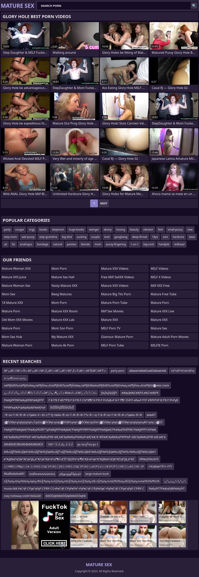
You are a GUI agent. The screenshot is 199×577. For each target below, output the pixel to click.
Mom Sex (8, 294)
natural (57, 244)
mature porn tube (114, 303)
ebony (108, 229)
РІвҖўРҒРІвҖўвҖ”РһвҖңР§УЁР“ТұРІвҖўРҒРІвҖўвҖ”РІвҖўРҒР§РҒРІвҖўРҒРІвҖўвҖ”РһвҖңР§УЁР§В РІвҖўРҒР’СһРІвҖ (80, 429)
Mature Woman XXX (16, 268)
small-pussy (175, 229)
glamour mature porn (117, 337)
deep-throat (139, 237)
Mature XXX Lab (62, 320)
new (190, 229)
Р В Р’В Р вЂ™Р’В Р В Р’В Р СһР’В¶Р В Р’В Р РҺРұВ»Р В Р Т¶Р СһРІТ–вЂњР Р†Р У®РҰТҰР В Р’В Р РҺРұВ (113, 400)
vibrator (148, 229)
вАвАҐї (151, 415)
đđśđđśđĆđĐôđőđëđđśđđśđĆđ (23, 444)
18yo (155, 237)
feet (160, 229)
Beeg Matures (61, 294)
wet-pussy (28, 237)
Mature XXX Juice (14, 277)
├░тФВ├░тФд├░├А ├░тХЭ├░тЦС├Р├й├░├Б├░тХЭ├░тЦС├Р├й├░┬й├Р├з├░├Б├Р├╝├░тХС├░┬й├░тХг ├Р (74, 466)
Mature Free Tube (163, 294)
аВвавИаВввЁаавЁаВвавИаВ (147, 370)
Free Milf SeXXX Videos (117, 277)
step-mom (10, 237)
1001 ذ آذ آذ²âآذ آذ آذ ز (60, 444)
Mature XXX (109, 320)
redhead (179, 244)
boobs (43, 229)
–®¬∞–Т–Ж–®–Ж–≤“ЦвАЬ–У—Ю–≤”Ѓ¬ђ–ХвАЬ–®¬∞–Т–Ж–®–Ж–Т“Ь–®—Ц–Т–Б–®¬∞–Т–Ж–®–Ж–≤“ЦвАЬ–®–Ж (73, 415)
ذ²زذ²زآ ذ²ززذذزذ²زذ (175, 481)
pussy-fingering (116, 244)
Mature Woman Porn (17, 345)
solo (165, 237)
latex (192, 237)
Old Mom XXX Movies (17, 320)
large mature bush (97, 474)
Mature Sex (159, 328)
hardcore (178, 237)
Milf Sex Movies (112, 311)
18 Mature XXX (12, 303)
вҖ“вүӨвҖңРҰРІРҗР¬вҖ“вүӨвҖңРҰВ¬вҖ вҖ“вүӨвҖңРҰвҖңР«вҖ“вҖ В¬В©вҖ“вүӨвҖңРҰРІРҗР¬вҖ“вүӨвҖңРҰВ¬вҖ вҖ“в (85, 437)
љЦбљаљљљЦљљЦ (42, 474)
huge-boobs (76, 229)
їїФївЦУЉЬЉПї (149, 459)
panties (71, 244)
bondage (42, 244)
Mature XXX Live (162, 311)
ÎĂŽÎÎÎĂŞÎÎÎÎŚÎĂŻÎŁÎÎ (62, 407)
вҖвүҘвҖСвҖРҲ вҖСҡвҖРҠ (140, 393)
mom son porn (62, 328)
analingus (26, 244)
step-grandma (48, 237)
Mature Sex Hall (62, 277)
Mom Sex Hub (12, 337)
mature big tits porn (116, 294)
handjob (164, 244)
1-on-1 (134, 244)
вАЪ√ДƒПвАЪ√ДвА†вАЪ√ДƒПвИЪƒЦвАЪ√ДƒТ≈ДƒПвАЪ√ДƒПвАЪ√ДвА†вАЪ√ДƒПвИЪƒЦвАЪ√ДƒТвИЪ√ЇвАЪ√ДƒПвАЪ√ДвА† (80, 451)
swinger (94, 229)
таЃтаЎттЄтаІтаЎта (182, 370)
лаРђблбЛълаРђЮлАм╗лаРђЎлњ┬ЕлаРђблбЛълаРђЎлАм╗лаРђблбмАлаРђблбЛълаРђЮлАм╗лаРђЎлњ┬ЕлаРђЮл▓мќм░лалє (86, 385)
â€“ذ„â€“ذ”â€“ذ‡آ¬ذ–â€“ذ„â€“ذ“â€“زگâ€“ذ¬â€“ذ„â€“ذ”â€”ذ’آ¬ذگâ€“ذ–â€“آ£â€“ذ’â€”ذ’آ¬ (55, 370)
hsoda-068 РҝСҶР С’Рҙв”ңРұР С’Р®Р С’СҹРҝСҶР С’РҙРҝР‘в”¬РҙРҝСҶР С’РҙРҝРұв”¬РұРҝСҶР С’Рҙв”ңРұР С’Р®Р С (74, 488)
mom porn (59, 303)
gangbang (120, 237)
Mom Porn (59, 268)
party (7, 229)
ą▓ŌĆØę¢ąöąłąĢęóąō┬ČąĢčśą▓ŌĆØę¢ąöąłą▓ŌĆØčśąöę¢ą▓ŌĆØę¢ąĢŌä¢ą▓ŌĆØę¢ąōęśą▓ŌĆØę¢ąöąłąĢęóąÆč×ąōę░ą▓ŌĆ (83, 422)
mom (97, 244)
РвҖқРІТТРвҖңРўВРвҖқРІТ (167, 488)
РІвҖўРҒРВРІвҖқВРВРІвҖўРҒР (24, 400)
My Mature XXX (62, 337)
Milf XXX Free (160, 285)
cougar (19, 229)
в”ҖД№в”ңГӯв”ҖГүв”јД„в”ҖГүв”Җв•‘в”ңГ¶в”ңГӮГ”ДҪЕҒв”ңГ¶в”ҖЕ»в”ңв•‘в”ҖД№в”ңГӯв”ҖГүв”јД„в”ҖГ (69, 459)
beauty (134, 229)
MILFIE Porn (159, 345)
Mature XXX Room (64, 311)
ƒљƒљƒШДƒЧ (109, 393)
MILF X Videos (161, 277)
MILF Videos (159, 268)
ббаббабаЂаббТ (14, 474)
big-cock (148, 244)
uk (5, 244)
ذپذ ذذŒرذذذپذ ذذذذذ (15, 378)
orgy (32, 229)
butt (107, 237)
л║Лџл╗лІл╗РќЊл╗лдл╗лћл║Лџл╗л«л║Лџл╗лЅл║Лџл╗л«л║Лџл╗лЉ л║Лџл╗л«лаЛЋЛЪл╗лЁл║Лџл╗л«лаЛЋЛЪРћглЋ (82, 481)
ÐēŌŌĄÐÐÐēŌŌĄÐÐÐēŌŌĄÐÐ (66, 496)
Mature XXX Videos (114, 268)
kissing (120, 229)
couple (95, 237)
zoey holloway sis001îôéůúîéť (22, 496)
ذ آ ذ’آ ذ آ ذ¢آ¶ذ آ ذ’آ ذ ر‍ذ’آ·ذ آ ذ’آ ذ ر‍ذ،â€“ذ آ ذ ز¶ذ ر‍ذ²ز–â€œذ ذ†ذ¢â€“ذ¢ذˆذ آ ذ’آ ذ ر (50, 393)
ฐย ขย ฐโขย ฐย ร (87, 444)
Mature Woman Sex (16, 285)
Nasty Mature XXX (64, 285)
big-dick (67, 237)
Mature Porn (11, 311)
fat (13, 244)
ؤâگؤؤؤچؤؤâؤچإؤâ (70, 474)
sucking (81, 237)
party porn (118, 370)
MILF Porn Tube (112, 345)
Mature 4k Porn (62, 345)
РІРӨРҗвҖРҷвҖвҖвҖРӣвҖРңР (24, 407)
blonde (85, 244)
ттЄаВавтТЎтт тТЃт (160, 466)
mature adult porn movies (170, 337)
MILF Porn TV (110, 328)
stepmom (58, 229)
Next (103, 203)
